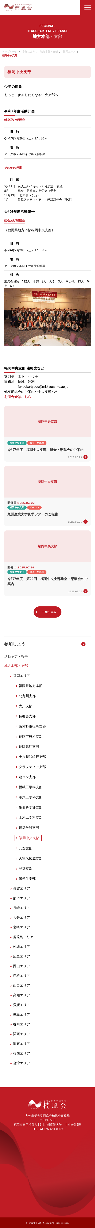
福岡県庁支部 (29, 747)
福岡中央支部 (29, 838)
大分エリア (21, 918)
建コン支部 (27, 777)
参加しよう (28, 51)
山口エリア (21, 985)
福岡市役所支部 (30, 736)
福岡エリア (69, 51)
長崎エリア (21, 908)
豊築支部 (25, 869)
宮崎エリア (21, 927)
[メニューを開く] (87, 7)
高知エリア (21, 995)
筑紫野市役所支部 (32, 726)
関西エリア (21, 1034)
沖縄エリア (21, 947)
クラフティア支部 (32, 767)
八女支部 (25, 848)
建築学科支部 (29, 828)
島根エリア (21, 976)
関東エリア (21, 1044)
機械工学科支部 (30, 787)
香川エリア (21, 1024)
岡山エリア (21, 966)
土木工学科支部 (30, 818)
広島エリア (21, 956)
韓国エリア (21, 1053)
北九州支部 (27, 696)
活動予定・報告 (16, 657)
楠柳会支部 (27, 716)
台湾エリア (21, 1063)
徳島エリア (21, 1015)
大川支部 (25, 706)
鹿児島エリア (23, 937)
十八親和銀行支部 (32, 757)
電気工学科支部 (30, 797)
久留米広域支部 (30, 858)
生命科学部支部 (30, 807)
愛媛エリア (21, 1005)
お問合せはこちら (17, 397)
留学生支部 (27, 879)
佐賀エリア (21, 888)
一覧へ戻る (49, 612)
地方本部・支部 (49, 51)
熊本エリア (21, 898)
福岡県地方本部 (30, 686)
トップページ (9, 51)
